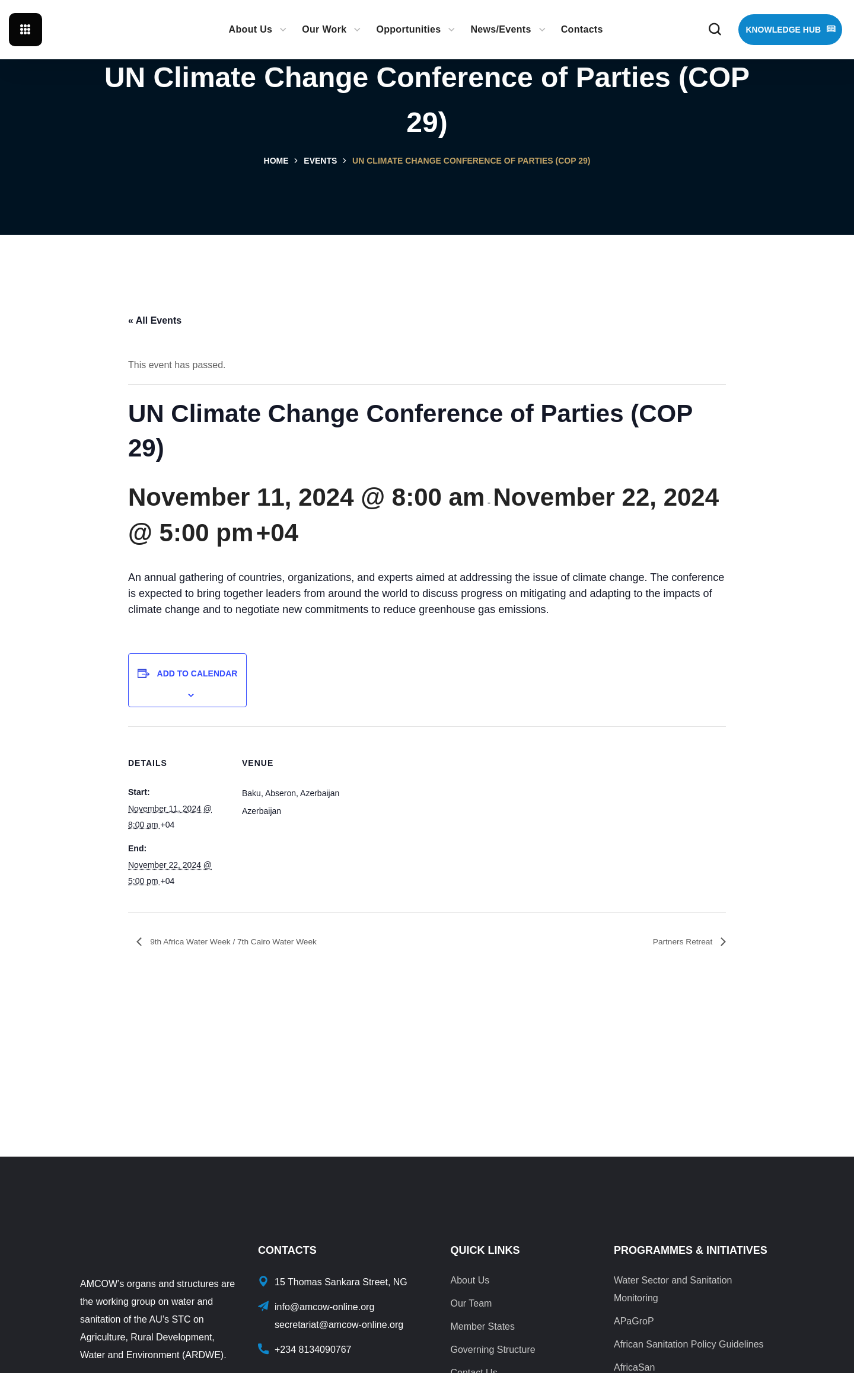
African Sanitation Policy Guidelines (689, 1344)
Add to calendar (197, 673)
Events (320, 160)
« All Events (154, 320)
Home (276, 160)
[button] (715, 29)
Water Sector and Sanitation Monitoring (673, 1289)
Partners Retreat (678, 942)
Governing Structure (492, 1350)
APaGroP (634, 1321)
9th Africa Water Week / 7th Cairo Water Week (246, 942)
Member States (482, 1326)
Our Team (471, 1303)
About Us (469, 1280)
